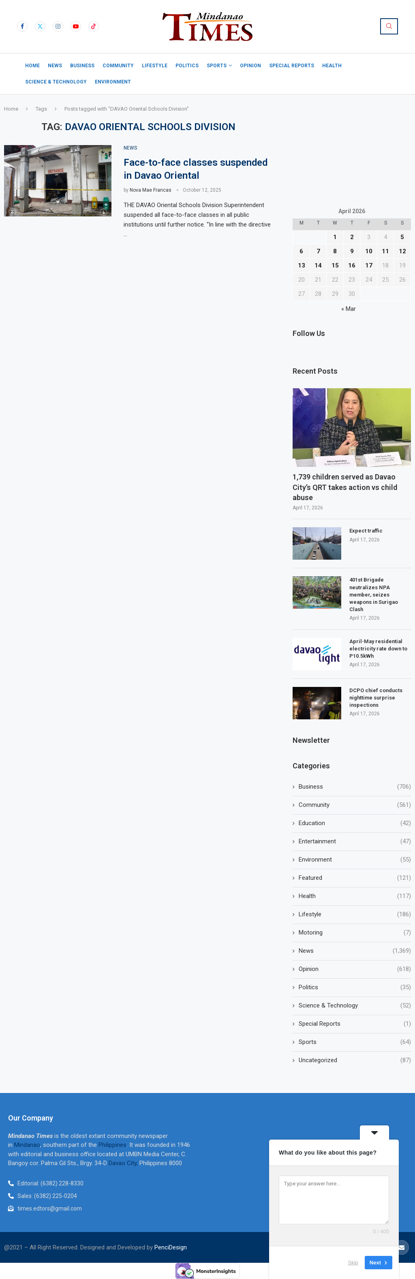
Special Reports (291, 65)
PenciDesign (170, 1247)
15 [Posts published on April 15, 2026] (335, 265)
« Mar (348, 308)
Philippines (112, 1145)
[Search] (389, 26)
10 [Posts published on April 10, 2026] (368, 251)
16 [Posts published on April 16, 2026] (351, 265)
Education (355, 823)
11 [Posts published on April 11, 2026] (385, 251)
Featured (355, 878)
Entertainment (355, 841)
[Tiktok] (93, 26)
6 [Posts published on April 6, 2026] (301, 251)
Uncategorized (355, 1060)
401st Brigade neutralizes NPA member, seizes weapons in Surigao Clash (373, 594)
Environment (113, 82)
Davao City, (124, 1163)
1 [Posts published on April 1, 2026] (335, 237)
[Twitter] (40, 26)
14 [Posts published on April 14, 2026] (318, 265)
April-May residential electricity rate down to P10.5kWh (378, 648)
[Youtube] (76, 26)
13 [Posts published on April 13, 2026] (301, 265)
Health (332, 65)
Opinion (250, 65)
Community (118, 65)
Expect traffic (366, 531)
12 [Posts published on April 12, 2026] (402, 251)
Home (32, 65)
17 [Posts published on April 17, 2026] (368, 265)
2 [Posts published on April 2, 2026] (352, 237)
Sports (217, 65)
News (55, 65)
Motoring (355, 932)
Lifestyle (154, 65)
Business (82, 65)
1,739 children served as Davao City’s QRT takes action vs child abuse (345, 487)
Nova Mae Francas (150, 190)
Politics (187, 65)
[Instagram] (58, 26)
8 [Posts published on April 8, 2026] (335, 251)
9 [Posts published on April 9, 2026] (352, 251)
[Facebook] (22, 26)
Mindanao (27, 1145)
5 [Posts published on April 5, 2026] (402, 237)
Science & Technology (56, 82)
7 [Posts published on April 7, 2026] (318, 251)
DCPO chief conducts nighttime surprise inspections (375, 697)
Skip (353, 1263)
